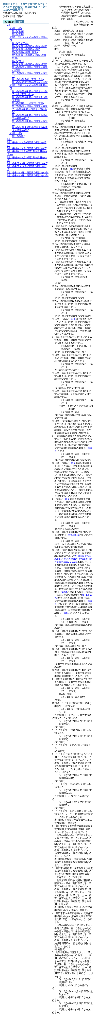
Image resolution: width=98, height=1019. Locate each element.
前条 (72, 168)
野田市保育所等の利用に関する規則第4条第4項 (73, 559)
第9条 (64, 592)
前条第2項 (73, 535)
